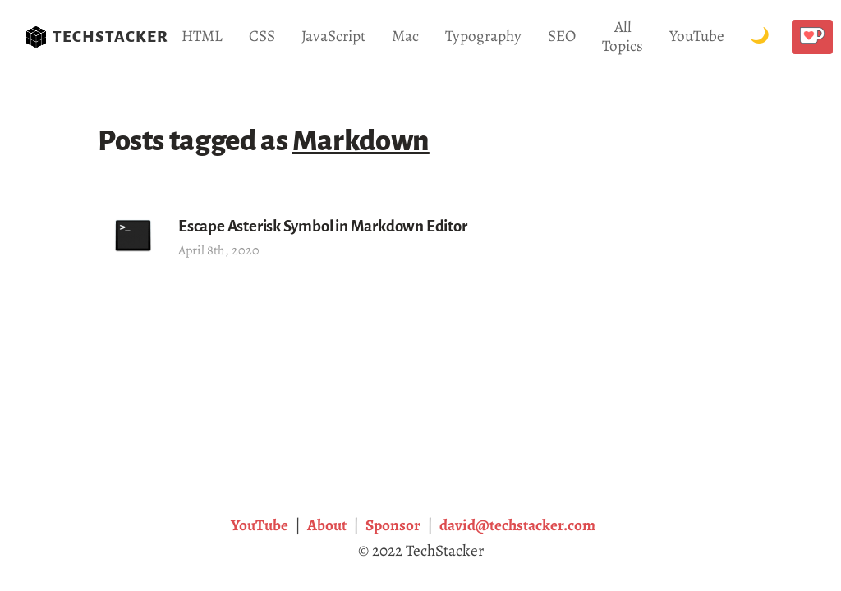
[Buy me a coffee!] (812, 37)
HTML (202, 36)
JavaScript (333, 36)
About (327, 525)
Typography (483, 36)
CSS (262, 36)
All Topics (622, 36)
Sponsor (392, 525)
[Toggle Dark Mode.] (760, 36)
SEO (562, 36)
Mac (405, 36)
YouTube (696, 36)
